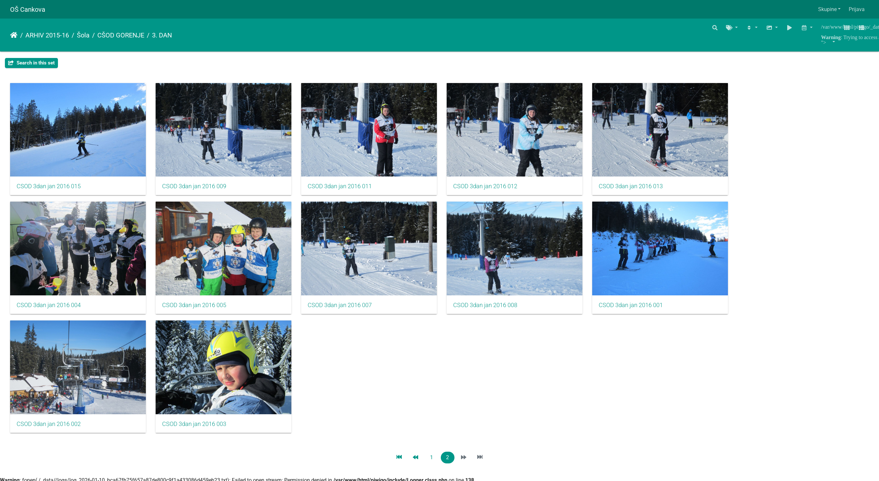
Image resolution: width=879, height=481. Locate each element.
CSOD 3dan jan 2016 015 (49, 189)
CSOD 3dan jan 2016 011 (349, 189)
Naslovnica (14, 35)
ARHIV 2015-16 (47, 35)
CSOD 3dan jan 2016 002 (49, 434)
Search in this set (31, 63)
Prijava (857, 9)
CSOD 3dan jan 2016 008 (499, 311)
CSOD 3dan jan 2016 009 (199, 189)
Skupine (827, 9)
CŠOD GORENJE (120, 35)
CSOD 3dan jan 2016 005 (199, 311)
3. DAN (162, 35)
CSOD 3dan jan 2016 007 (349, 311)
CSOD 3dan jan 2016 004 (49, 311)
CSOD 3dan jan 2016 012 (499, 189)
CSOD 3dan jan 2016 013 (650, 189)
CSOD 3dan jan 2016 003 (199, 434)
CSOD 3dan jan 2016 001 (650, 311)
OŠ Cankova (27, 9)
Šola (83, 35)
